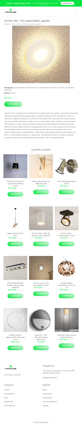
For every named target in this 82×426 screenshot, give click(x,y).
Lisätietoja (13, 104)
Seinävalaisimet (45, 88)
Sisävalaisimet (19, 88)
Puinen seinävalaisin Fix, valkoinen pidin (41, 182)
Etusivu (6, 24)
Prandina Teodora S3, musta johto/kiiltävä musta (15, 183)
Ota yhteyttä (47, 394)
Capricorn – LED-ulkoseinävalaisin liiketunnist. (41, 337)
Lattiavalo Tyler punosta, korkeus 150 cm (66, 336)
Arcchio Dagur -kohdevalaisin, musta (66, 234)
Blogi (44, 390)
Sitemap (46, 406)
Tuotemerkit (29, 88)
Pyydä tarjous (67, 3)
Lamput (7, 390)
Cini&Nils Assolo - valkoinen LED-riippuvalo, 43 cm (15, 337)
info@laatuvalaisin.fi (50, 378)
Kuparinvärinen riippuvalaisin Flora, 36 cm (66, 285)
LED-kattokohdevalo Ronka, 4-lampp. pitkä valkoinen (15, 285)
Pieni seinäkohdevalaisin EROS (66, 182)
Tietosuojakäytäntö (50, 402)
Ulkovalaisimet (9, 406)
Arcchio (62, 88)
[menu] (76, 11)
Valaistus (55, 88)
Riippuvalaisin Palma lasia (15, 234)
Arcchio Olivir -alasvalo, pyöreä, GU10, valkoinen (41, 234)
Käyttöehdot (47, 398)
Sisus (37, 88)
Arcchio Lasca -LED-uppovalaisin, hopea (41, 284)
